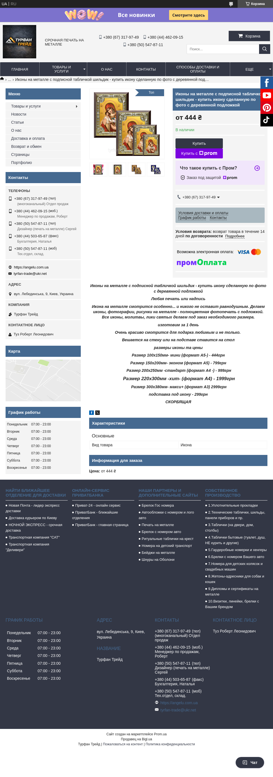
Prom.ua (160, 734)
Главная (19, 69)
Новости (18, 114)
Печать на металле (158, 525)
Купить (199, 143)
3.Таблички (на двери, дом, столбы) (229, 527)
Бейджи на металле (158, 553)
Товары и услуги (61, 69)
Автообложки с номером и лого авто (166, 515)
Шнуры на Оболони (158, 559)
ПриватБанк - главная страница (101, 525)
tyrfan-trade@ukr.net (30, 274)
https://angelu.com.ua (31, 267)
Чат (249, 762)
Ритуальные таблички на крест (168, 539)
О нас (107, 69)
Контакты (146, 69)
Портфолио (21, 162)
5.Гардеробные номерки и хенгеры (237, 550)
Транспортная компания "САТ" (34, 537)
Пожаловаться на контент (123, 744)
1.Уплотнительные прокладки (233, 505)
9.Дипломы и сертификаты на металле (232, 591)
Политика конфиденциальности (170, 744)
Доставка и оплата (28, 138)
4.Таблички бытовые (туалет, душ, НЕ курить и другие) (235, 540)
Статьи (17, 122)
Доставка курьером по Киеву (33, 518)
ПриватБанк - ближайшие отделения (95, 515)
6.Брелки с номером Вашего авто (236, 557)
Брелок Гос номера (158, 505)
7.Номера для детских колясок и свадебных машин (234, 566)
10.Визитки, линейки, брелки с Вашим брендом (232, 604)
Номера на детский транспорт (167, 546)
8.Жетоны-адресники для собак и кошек (234, 579)
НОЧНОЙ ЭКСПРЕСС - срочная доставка (34, 527)
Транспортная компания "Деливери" (27, 547)
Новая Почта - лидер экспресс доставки (33, 508)
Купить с (199, 153)
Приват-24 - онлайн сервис (98, 505)
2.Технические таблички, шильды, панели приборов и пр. (235, 515)
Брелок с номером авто (161, 532)
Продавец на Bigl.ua (136, 739)
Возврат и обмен (26, 146)
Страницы (20, 154)
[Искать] (264, 49)
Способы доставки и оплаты (197, 69)
